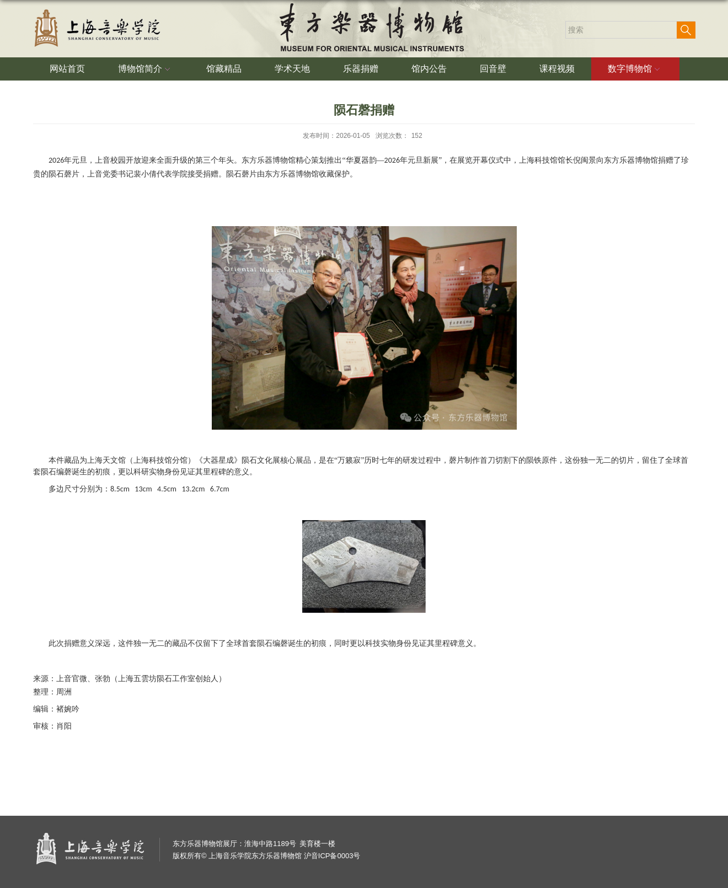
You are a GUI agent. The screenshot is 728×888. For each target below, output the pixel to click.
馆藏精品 (224, 68)
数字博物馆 (635, 69)
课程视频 (557, 68)
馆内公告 (429, 68)
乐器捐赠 (360, 68)
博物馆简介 (145, 69)
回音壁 (493, 68)
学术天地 (292, 68)
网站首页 (67, 68)
